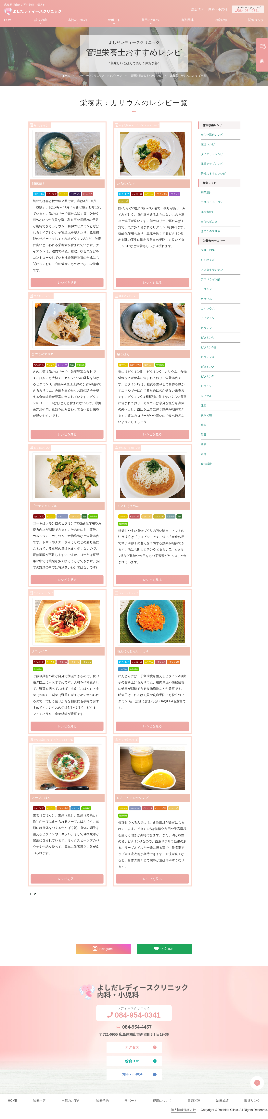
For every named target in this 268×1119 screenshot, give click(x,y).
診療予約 (102, 1103)
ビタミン (206, 327)
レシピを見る (67, 283)
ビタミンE (123, 202)
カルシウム (62, 517)
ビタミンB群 (161, 195)
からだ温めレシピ (212, 135)
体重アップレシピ (212, 164)
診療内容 (40, 21)
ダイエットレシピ (212, 154)
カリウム (63, 195)
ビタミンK (207, 385)
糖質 (203, 423)
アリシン (206, 289)
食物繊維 (80, 366)
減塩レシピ (208, 145)
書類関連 (187, 21)
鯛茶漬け (206, 193)
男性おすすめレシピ (213, 174)
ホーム (66, 76)
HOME (9, 21)
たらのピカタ (209, 221)
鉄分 (203, 452)
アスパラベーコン (212, 202)
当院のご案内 (77, 21)
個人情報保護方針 (183, 1112)
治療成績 (221, 21)
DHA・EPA (39, 195)
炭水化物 (170, 517)
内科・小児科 (211, 9)
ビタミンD (174, 195)
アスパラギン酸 (210, 279)
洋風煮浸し (208, 212)
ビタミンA (87, 195)
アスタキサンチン (212, 269)
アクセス (132, 1049)
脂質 (203, 433)
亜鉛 (203, 404)
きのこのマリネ (210, 231)
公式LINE (162, 950)
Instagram (101, 950)
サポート (114, 21)
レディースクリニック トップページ (100, 76)
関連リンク (256, 21)
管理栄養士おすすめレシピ (146, 76)
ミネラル (123, 670)
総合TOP (191, 9)
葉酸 (72, 366)
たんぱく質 (52, 195)
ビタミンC (148, 366)
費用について (150, 21)
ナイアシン (75, 195)
